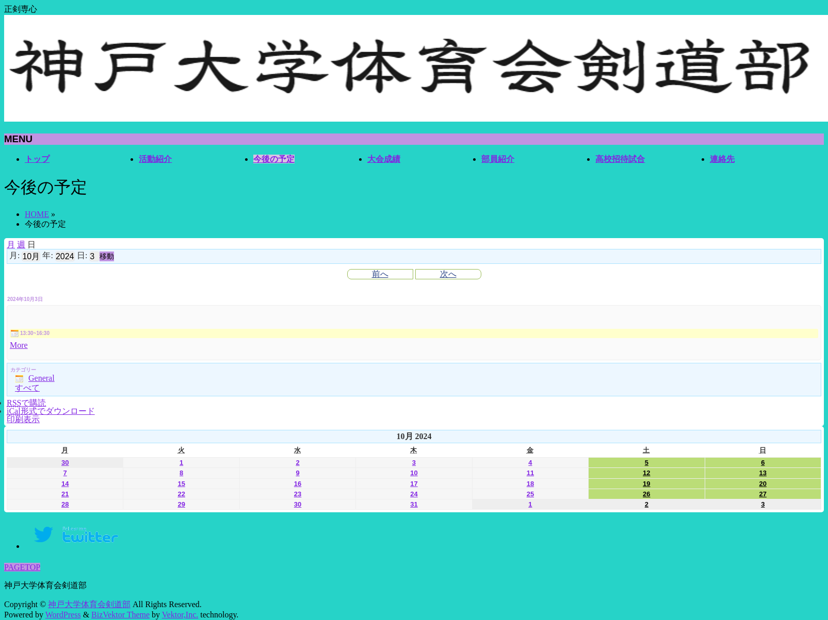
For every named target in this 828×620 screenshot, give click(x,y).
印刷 (23, 419)
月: (14, 255)
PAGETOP (22, 567)
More (19, 345)
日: (82, 255)
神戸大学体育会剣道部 (89, 604)
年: (47, 255)
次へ (448, 274)
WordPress (63, 614)
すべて (27, 387)
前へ (380, 274)
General (35, 378)
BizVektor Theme (120, 614)
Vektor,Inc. (180, 614)
